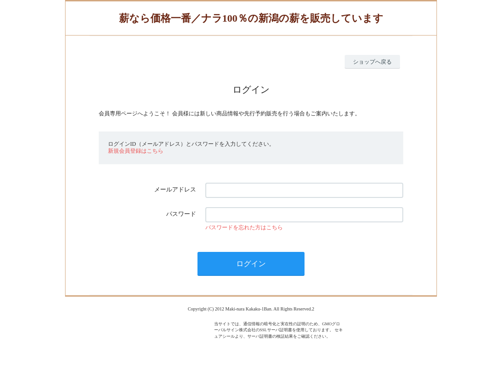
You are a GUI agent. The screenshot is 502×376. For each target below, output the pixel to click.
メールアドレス (175, 189)
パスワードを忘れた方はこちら (244, 227)
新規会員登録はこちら (135, 151)
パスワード (181, 213)
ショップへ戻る (372, 62)
